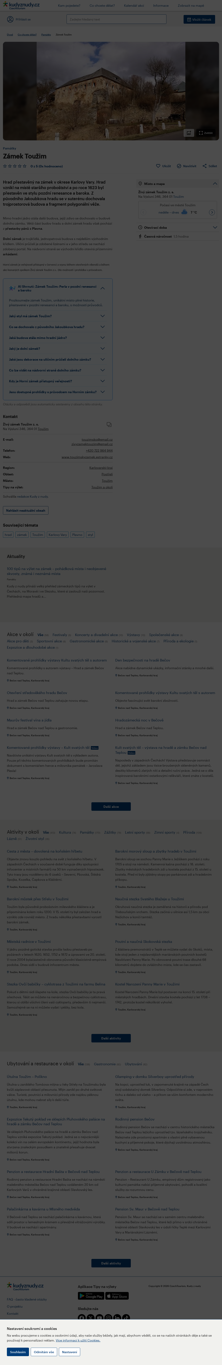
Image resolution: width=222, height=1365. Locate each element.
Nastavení (69, 1352)
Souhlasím (18, 1352)
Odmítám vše (44, 1352)
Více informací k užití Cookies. (78, 1340)
